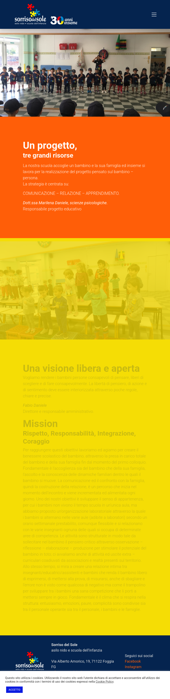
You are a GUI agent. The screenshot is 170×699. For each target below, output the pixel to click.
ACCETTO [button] (14, 689)
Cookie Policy (104, 681)
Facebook (133, 661)
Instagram (133, 667)
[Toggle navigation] (154, 14)
